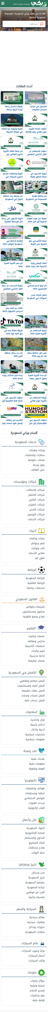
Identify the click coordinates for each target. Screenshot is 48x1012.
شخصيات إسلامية (35, 734)
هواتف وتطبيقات (35, 788)
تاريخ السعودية (36, 877)
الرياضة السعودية (35, 578)
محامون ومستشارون (34, 611)
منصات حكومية (36, 460)
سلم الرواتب (38, 852)
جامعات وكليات (36, 636)
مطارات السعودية (35, 932)
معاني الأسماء (37, 553)
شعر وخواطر (38, 543)
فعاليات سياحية (36, 922)
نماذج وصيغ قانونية (34, 616)
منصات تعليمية (36, 661)
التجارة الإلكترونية (35, 833)
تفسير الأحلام (37, 990)
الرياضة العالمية (36, 583)
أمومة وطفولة (37, 768)
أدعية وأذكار (38, 729)
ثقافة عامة (39, 1000)
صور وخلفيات (37, 995)
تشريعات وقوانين (35, 606)
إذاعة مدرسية (37, 656)
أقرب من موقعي (35, 892)
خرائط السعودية (36, 887)
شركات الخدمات (36, 519)
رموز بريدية (39, 465)
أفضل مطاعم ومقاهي (32, 681)
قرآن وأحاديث (37, 720)
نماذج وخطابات (36, 847)
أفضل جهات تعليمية (33, 690)
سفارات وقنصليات (35, 455)
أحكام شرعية (37, 724)
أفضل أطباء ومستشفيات (31, 686)
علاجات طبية (38, 759)
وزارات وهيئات (37, 450)
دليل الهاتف (38, 470)
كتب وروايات (38, 548)
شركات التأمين (37, 499)
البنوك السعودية (36, 828)
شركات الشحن (37, 509)
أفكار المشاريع (37, 843)
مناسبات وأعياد (36, 897)
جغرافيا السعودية (35, 882)
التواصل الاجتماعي (34, 798)
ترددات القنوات (36, 803)
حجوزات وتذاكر (37, 927)
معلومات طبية (37, 764)
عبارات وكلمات (37, 538)
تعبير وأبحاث (38, 651)
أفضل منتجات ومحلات (33, 695)
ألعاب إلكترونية (36, 808)
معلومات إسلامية (35, 739)
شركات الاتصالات (35, 490)
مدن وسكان (38, 872)
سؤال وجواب (37, 980)
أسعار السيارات (36, 955)
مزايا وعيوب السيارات (33, 951)
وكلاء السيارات (36, 960)
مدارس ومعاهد (36, 641)
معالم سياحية (37, 917)
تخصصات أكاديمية (35, 646)
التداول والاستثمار (35, 838)
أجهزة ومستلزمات (35, 793)
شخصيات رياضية (36, 588)
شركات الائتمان (36, 495)
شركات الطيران (36, 504)
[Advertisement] (24, 55)
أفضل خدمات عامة (35, 700)
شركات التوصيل (36, 514)
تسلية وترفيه (37, 985)
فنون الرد (40, 558)
